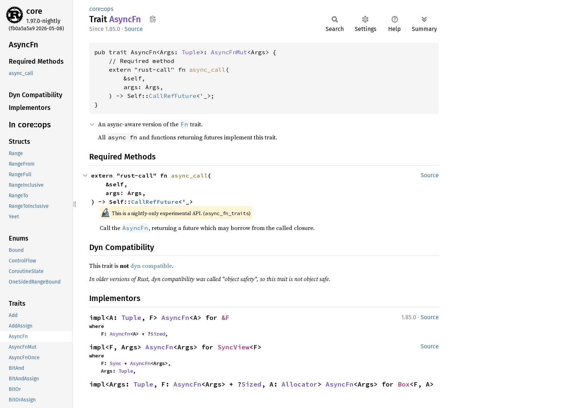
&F (225, 317)
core (34, 11)
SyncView (233, 347)
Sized (157, 333)
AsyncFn (175, 317)
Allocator (299, 384)
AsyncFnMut (229, 52)
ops (108, 8)
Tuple (191, 52)
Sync (115, 363)
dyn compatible (151, 266)
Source (134, 28)
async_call (207, 69)
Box (404, 384)
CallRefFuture (172, 95)
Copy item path (153, 19)
